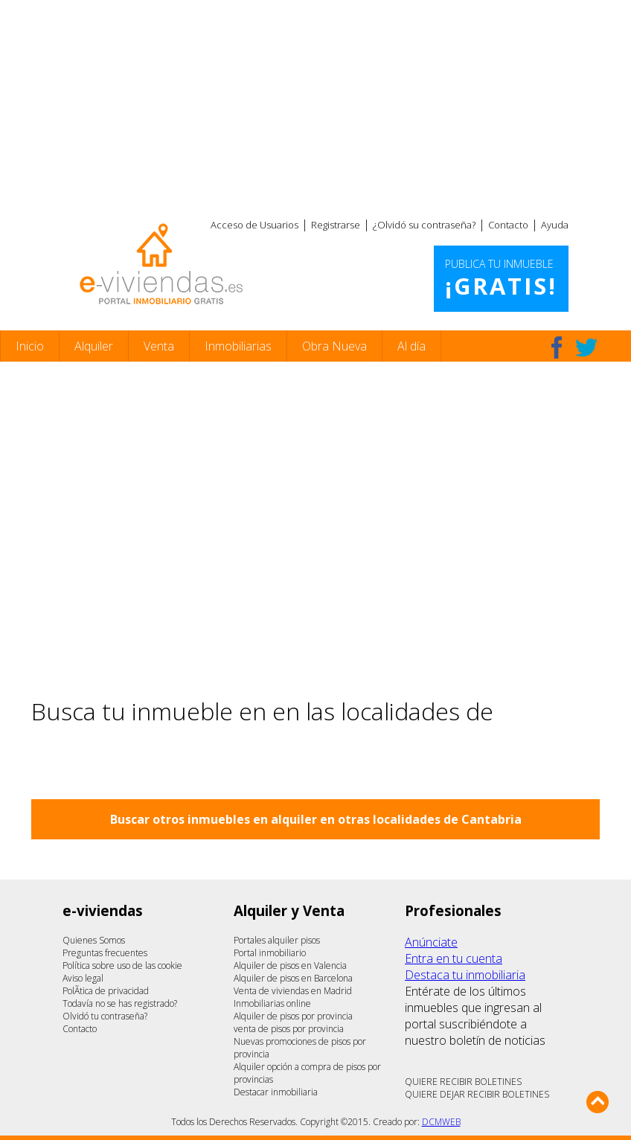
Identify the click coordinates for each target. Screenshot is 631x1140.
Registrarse (335, 224)
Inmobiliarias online (272, 1003)
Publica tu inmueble (501, 279)
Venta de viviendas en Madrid (293, 990)
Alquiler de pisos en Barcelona (293, 978)
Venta (159, 346)
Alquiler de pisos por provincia (293, 1016)
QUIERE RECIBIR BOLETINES (463, 1081)
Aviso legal (83, 978)
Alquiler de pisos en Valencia (290, 965)
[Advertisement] (315, 104)
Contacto (508, 224)
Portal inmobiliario (270, 953)
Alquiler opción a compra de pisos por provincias (307, 1073)
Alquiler (93, 346)
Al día (411, 346)
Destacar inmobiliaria (276, 1092)
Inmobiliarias (238, 346)
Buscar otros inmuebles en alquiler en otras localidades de (316, 819)
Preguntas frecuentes (105, 953)
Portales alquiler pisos (277, 940)
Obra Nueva (334, 346)
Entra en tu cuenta (453, 958)
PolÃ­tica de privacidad (106, 990)
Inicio (30, 346)
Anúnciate (431, 942)
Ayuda (554, 224)
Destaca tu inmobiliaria (465, 975)
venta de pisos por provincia (289, 1028)
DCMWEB (441, 1121)
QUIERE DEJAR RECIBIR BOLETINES (477, 1094)
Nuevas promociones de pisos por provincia (300, 1047)
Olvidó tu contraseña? (105, 1016)
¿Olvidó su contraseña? (424, 224)
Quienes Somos (94, 940)
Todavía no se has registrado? (120, 1003)
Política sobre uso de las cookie (122, 965)
